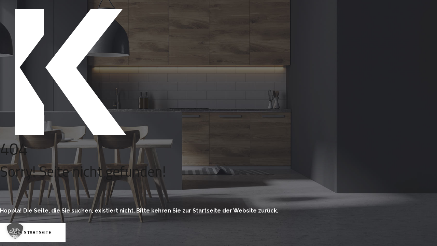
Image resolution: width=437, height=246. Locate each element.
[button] (15, 231)
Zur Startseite (32, 232)
